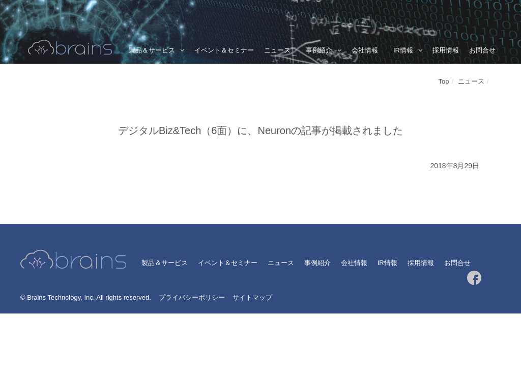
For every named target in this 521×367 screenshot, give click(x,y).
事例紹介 (319, 50)
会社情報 (365, 50)
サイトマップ (252, 297)
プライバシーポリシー (192, 297)
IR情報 (403, 50)
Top (444, 81)
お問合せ (482, 50)
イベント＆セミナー (224, 50)
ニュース (277, 50)
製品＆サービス (152, 50)
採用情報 (445, 50)
